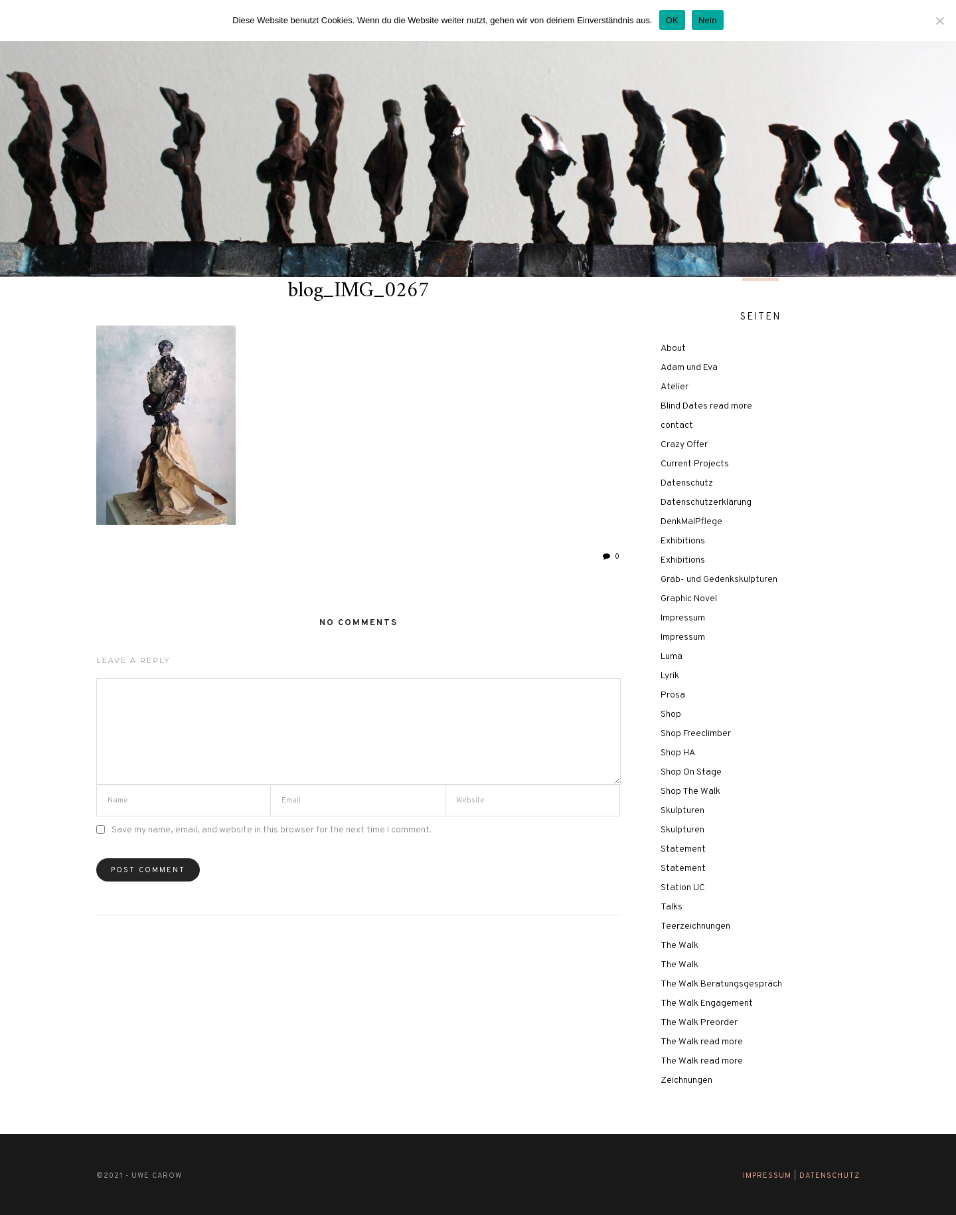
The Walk (679, 945)
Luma (671, 656)
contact (677, 425)
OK (672, 20)
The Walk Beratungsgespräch (721, 984)
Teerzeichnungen (695, 926)
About (673, 348)
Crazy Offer (684, 444)
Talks (671, 907)
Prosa (673, 695)
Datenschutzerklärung (706, 502)
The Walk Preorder (699, 1022)
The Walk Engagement (707, 1003)
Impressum (683, 618)
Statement (683, 849)
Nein (707, 20)
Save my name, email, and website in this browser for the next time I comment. (272, 830)
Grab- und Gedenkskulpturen (719, 579)
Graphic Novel (689, 599)
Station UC (683, 887)
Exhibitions (683, 541)
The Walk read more (702, 1042)
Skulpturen (682, 810)
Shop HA (678, 753)
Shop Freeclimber (696, 733)
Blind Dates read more (706, 406)
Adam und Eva (689, 367)
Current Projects (695, 464)
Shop (671, 714)
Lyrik (670, 676)
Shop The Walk (690, 791)
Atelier (674, 387)
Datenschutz (687, 483)
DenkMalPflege (691, 521)
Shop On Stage (691, 772)
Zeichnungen (686, 1080)
